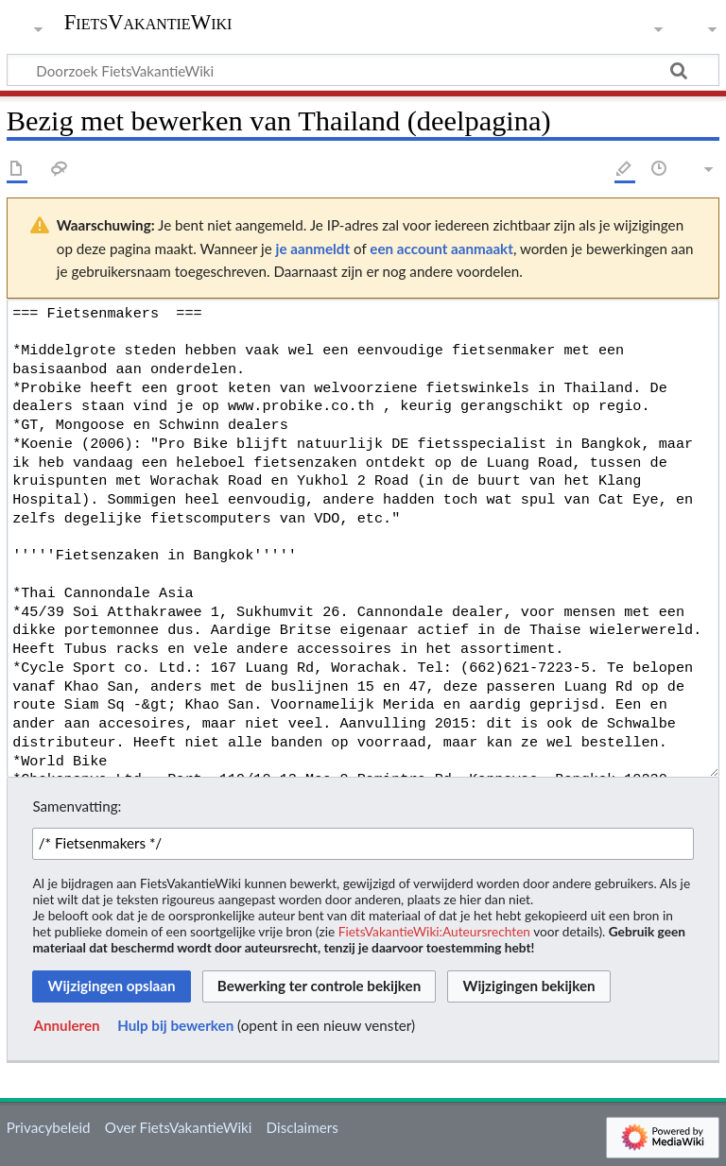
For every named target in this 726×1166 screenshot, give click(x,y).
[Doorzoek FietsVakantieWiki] (363, 70)
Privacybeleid (49, 1127)
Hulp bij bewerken (175, 1025)
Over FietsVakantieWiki (178, 1127)
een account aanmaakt (441, 248)
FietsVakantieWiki (148, 22)
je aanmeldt (313, 248)
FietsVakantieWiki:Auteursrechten (434, 931)
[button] (66, 1026)
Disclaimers (302, 1127)
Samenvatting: (76, 805)
